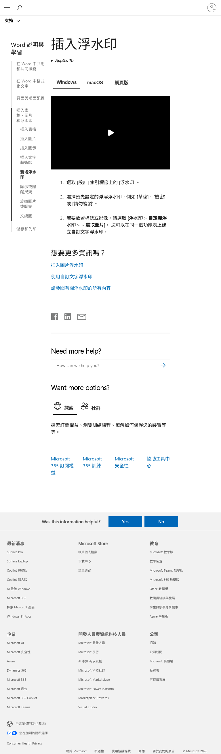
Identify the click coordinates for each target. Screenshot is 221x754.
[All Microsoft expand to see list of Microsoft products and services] (7, 8)
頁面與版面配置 (30, 98)
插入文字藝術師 (28, 160)
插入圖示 (28, 148)
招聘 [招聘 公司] (153, 643)
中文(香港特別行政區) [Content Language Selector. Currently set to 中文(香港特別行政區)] (31, 723)
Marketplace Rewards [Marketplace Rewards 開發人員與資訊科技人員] (93, 698)
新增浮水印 (28, 174)
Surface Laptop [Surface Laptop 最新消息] (17, 561)
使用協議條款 (121, 751)
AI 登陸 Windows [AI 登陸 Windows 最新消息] (19, 589)
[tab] (66, 83)
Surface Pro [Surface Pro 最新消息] (15, 552)
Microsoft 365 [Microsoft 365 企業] (16, 679)
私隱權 (99, 751)
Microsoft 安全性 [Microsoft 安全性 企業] (19, 652)
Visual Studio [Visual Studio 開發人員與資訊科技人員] (87, 707)
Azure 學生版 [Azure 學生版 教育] (159, 616)
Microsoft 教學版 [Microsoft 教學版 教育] (161, 552)
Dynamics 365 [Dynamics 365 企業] (16, 670)
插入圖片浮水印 (67, 265)
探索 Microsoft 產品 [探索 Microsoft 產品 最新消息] (21, 607)
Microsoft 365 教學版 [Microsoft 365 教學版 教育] (164, 579)
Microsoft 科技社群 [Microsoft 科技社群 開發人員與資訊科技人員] (91, 670)
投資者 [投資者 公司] (154, 670)
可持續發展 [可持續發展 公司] (157, 679)
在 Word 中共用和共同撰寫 (30, 66)
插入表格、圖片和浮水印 (24, 115)
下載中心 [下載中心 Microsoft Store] (84, 561)
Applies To (64, 60)
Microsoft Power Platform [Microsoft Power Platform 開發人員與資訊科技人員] (96, 688)
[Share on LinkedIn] (65, 315)
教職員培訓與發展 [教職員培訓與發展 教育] (162, 598)
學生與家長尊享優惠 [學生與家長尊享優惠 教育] (164, 607)
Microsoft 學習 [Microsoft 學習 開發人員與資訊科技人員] (88, 652)
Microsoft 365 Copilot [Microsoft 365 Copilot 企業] (22, 698)
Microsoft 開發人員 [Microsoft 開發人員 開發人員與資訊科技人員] (91, 643)
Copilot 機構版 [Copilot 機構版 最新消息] (17, 570)
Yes (125, 521)
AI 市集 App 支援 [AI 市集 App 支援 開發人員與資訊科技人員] (90, 661)
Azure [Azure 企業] (11, 661)
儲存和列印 (26, 229)
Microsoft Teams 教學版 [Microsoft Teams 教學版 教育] (166, 570)
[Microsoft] (110, 4)
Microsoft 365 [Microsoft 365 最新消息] (16, 598)
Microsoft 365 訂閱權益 (62, 465)
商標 (141, 751)
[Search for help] (20, 7)
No (161, 521)
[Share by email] (79, 315)
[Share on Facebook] (55, 315)
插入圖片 (28, 138)
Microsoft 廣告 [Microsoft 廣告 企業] (17, 688)
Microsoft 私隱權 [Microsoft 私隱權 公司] (161, 661)
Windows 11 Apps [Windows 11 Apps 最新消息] (19, 616)
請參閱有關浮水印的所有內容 (81, 288)
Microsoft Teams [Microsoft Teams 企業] (18, 707)
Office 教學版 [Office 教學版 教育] (159, 589)
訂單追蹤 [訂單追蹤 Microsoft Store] (84, 570)
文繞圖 (26, 216)
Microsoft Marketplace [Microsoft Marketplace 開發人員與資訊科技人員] (94, 679)
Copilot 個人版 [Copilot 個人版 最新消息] (17, 579)
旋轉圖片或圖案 (28, 204)
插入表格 (28, 129)
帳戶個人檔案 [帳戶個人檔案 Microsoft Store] (87, 552)
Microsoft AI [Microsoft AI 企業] (15, 643)
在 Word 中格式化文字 (30, 83)
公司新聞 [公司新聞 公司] (156, 652)
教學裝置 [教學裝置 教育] (156, 561)
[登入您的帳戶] (212, 8)
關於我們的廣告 (164, 751)
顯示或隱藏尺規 (28, 189)
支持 (9, 20)
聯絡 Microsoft (76, 751)
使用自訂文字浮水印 (71, 276)
